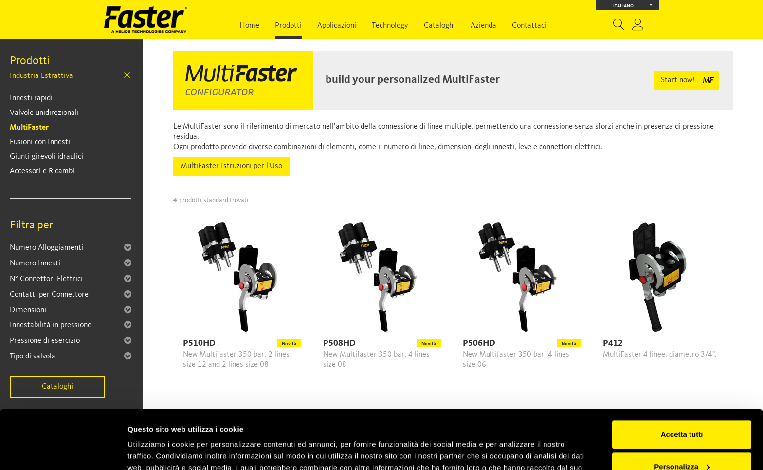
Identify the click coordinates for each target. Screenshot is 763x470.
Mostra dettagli (153, 451)
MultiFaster (29, 128)
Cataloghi (439, 26)
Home (249, 26)
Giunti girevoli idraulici (46, 157)
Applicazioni (336, 26)
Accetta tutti (682, 379)
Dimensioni (28, 310)
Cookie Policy (379, 424)
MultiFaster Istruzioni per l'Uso (231, 166)
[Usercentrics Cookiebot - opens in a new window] (63, 451)
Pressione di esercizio (45, 341)
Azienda (483, 26)
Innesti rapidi (31, 98)
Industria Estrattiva (41, 76)
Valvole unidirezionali (44, 113)
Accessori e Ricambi (42, 171)
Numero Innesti (35, 263)
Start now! (677, 80)
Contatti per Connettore (49, 295)
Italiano (633, 5)
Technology (390, 26)
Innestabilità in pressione (50, 325)
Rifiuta (682, 443)
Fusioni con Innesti (40, 142)
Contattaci (529, 26)
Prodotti (288, 26)
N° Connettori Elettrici (46, 279)
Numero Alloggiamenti (46, 248)
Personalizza (682, 411)
